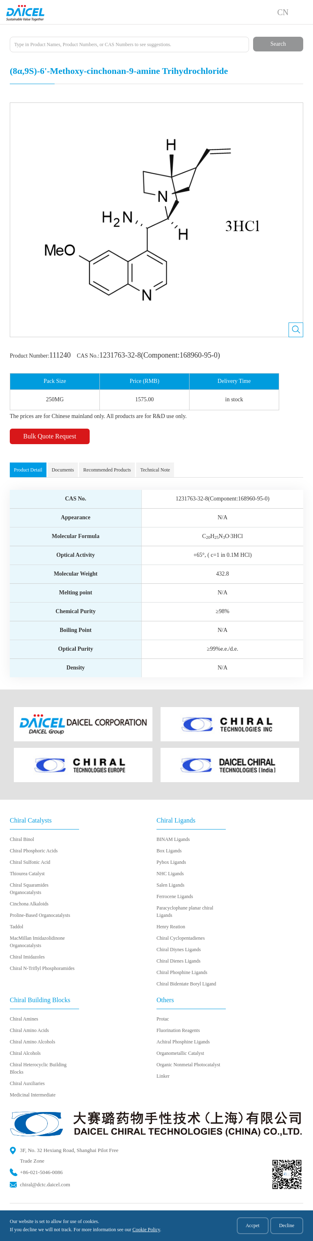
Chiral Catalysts (31, 820)
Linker (163, 1076)
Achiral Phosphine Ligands (183, 1042)
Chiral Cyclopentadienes (180, 938)
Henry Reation (170, 927)
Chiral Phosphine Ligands (181, 972)
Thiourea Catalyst (27, 873)
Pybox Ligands (171, 862)
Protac (162, 1019)
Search (278, 44)
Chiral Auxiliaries (27, 1083)
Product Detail (28, 470)
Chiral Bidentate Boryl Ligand (186, 984)
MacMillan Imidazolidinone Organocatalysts (37, 941)
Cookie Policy (146, 1229)
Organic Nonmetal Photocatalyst (188, 1065)
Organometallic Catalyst (180, 1053)
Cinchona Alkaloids (29, 904)
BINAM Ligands (173, 839)
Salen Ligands (170, 885)
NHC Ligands (170, 873)
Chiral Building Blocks (40, 999)
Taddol (16, 927)
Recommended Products (107, 470)
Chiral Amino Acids (29, 1030)
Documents (63, 470)
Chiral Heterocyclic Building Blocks (38, 1068)
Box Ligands (169, 851)
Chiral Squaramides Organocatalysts (29, 888)
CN (283, 12)
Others (165, 999)
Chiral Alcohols (25, 1053)
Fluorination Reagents (178, 1030)
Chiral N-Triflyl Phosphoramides (42, 968)
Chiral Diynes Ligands (178, 949)
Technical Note (155, 470)
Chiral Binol (22, 839)
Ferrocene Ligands (174, 896)
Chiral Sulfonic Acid (30, 862)
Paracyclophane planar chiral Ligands (184, 911)
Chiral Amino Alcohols (32, 1042)
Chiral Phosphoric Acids (33, 851)
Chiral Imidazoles (27, 957)
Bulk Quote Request (49, 436)
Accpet (253, 1225)
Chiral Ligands (176, 820)
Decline (286, 1225)
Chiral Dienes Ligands (178, 961)
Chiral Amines (24, 1019)
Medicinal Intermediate (32, 1095)
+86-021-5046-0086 (41, 1172)
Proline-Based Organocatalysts (40, 915)
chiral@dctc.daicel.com (45, 1184)
